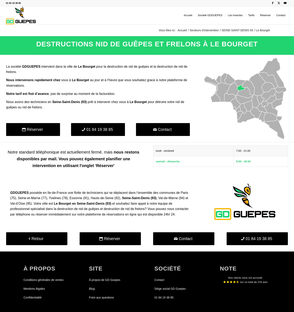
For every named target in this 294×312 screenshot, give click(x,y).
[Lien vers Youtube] (285, 3)
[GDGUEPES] (21, 15)
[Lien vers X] (279, 3)
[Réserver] (33, 129)
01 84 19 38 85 (13, 3)
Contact (159, 280)
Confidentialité (32, 297)
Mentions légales (34, 288)
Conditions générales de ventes (43, 280)
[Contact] (163, 129)
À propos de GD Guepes (104, 280)
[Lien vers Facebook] (273, 3)
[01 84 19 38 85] (98, 129)
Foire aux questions (101, 297)
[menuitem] (188, 15)
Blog (92, 288)
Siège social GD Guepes (170, 288)
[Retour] (36, 238)
